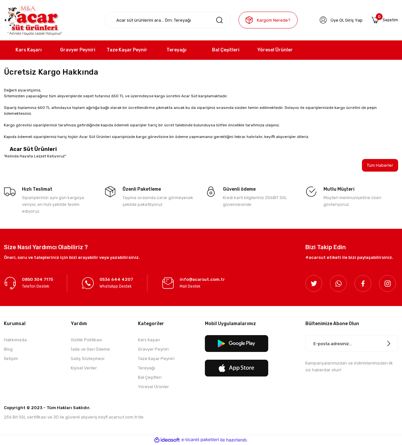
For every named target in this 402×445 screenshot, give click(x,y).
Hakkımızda (15, 340)
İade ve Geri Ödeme (90, 349)
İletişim (11, 359)
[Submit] (388, 344)
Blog (8, 349)
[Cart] (384, 20)
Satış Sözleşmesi (87, 359)
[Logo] (33, 20)
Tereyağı (146, 368)
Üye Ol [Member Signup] (336, 20)
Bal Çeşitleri (150, 378)
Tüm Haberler (379, 165)
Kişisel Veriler (84, 368)
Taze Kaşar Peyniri (156, 359)
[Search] (167, 20)
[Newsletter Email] (351, 344)
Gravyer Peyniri (153, 349)
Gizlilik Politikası (86, 340)
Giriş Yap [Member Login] (353, 20)
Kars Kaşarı (149, 340)
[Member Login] (322, 20)
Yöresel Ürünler (153, 387)
